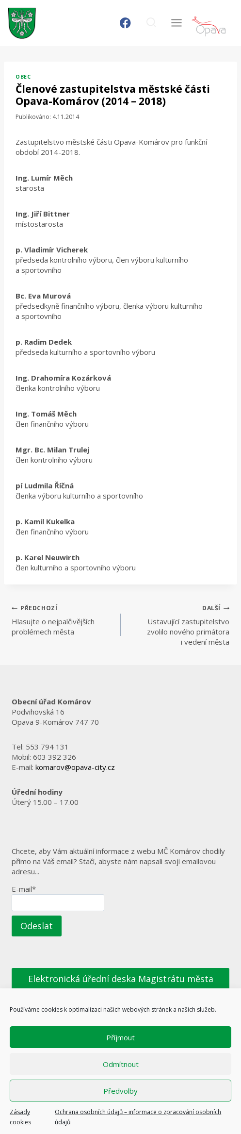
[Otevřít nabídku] (176, 23)
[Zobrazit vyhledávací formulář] (151, 23)
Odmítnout (121, 1064)
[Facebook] (125, 23)
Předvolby (120, 1091)
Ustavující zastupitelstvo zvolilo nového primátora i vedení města (179, 624)
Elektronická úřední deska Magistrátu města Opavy (120, 986)
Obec (23, 76)
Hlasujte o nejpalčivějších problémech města (62, 619)
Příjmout (120, 1037)
